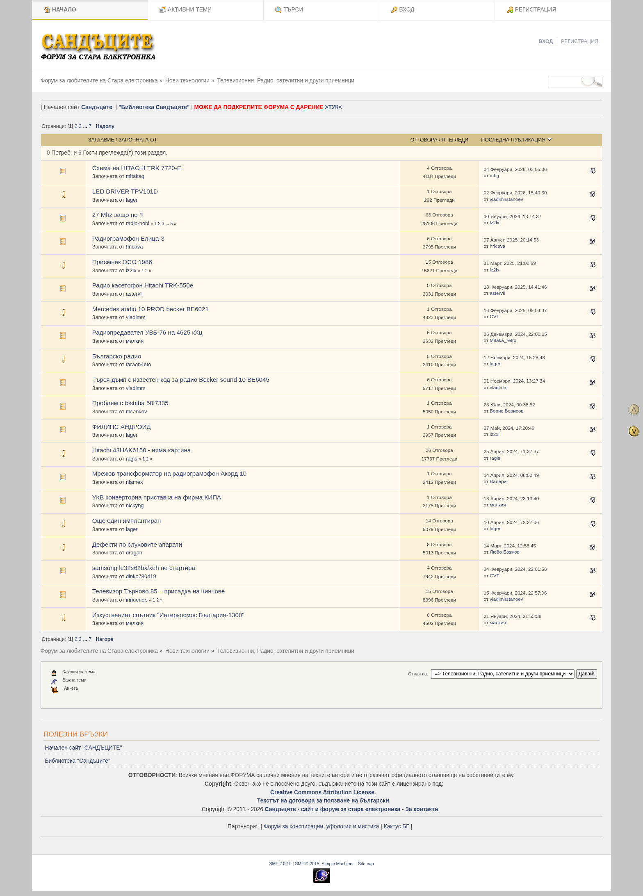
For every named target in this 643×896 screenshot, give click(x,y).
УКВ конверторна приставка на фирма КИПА (156, 497)
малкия (135, 341)
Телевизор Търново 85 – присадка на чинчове (158, 591)
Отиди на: (418, 673)
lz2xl (494, 434)
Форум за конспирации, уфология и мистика (321, 826)
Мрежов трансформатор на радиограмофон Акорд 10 (169, 473)
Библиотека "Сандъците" (77, 761)
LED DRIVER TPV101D (125, 191)
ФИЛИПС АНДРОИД (121, 426)
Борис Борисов (506, 410)
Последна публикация (516, 140)
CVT (494, 316)
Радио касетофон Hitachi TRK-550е (142, 285)
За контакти (421, 809)
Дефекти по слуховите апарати (137, 544)
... (86, 126)
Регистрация (579, 41)
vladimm (136, 317)
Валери (498, 481)
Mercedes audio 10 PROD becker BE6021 (150, 309)
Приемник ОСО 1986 (122, 261)
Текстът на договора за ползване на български (323, 801)
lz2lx (494, 222)
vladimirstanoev (506, 199)
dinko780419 (141, 576)
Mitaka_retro (503, 340)
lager (132, 200)
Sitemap (366, 863)
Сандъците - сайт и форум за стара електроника (332, 809)
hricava (134, 247)
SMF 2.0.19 (280, 863)
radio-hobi (137, 223)
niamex (134, 482)
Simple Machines (338, 863)
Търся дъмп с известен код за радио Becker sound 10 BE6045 (180, 379)
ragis (131, 459)
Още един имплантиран (126, 520)
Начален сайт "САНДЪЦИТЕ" (83, 748)
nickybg (135, 505)
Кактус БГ (396, 826)
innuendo (137, 600)
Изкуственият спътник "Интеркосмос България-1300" (168, 614)
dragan (134, 552)
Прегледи (455, 140)
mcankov (136, 411)
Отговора (424, 140)
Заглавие (101, 140)
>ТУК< (333, 107)
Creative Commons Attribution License (322, 792)
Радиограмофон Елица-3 (128, 238)
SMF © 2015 (307, 863)
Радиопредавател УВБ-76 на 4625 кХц (147, 332)
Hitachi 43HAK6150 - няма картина (141, 450)
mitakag (135, 176)
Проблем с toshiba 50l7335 (130, 402)
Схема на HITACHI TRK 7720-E (136, 167)
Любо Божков (505, 551)
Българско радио (116, 356)
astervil (134, 294)
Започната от (138, 140)
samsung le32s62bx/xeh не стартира (143, 567)
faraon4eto (138, 364)
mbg (494, 175)
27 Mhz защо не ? (117, 214)
